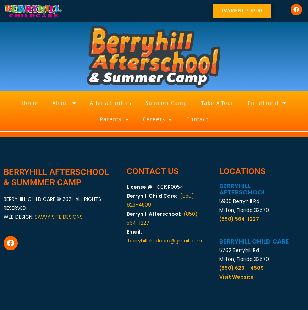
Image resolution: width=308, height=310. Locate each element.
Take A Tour (217, 103)
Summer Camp (166, 103)
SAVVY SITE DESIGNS (59, 216)
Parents (114, 119)
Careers (157, 119)
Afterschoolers (110, 103)
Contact (197, 119)
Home (30, 103)
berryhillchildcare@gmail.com (165, 240)
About (64, 103)
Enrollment (267, 103)
